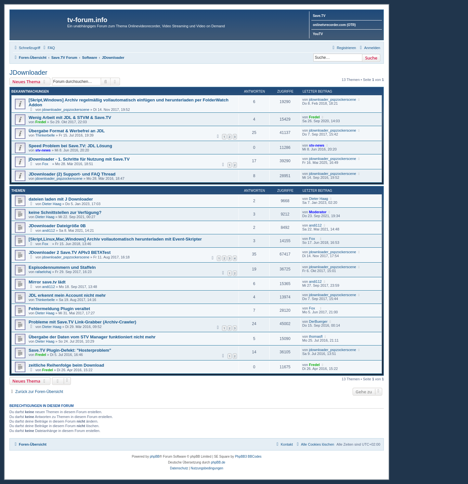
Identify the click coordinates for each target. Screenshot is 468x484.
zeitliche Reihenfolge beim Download (66, 365)
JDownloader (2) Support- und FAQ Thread (72, 174)
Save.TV (319, 16)
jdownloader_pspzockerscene (65, 109)
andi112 (48, 230)
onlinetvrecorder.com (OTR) (334, 25)
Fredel (40, 122)
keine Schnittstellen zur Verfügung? (65, 212)
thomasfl (316, 336)
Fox (46, 164)
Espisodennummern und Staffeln (62, 267)
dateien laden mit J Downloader (61, 199)
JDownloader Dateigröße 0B (57, 225)
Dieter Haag (51, 204)
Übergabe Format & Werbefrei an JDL (67, 130)
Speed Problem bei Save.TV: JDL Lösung (70, 145)
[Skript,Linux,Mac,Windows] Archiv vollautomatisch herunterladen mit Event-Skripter (115, 239)
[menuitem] (48, 48)
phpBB (155, 456)
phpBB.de (218, 462)
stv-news (43, 150)
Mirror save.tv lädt (47, 282)
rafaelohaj (43, 272)
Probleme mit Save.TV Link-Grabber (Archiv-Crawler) (82, 322)
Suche (371, 58)
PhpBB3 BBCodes (248, 456)
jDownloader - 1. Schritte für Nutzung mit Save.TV (79, 159)
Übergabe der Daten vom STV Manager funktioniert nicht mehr (92, 336)
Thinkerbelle (45, 135)
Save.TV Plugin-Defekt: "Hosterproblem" (70, 350)
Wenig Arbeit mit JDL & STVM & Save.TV (70, 117)
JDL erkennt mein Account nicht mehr (67, 295)
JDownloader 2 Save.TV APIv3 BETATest (69, 252)
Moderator (318, 212)
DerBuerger (318, 321)
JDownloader (28, 72)
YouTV (318, 34)
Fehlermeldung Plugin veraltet (59, 308)
